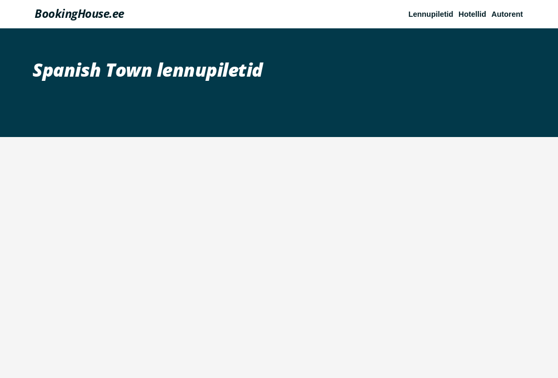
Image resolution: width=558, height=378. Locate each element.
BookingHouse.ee (79, 13)
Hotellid (472, 14)
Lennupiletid (431, 14)
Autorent (507, 14)
